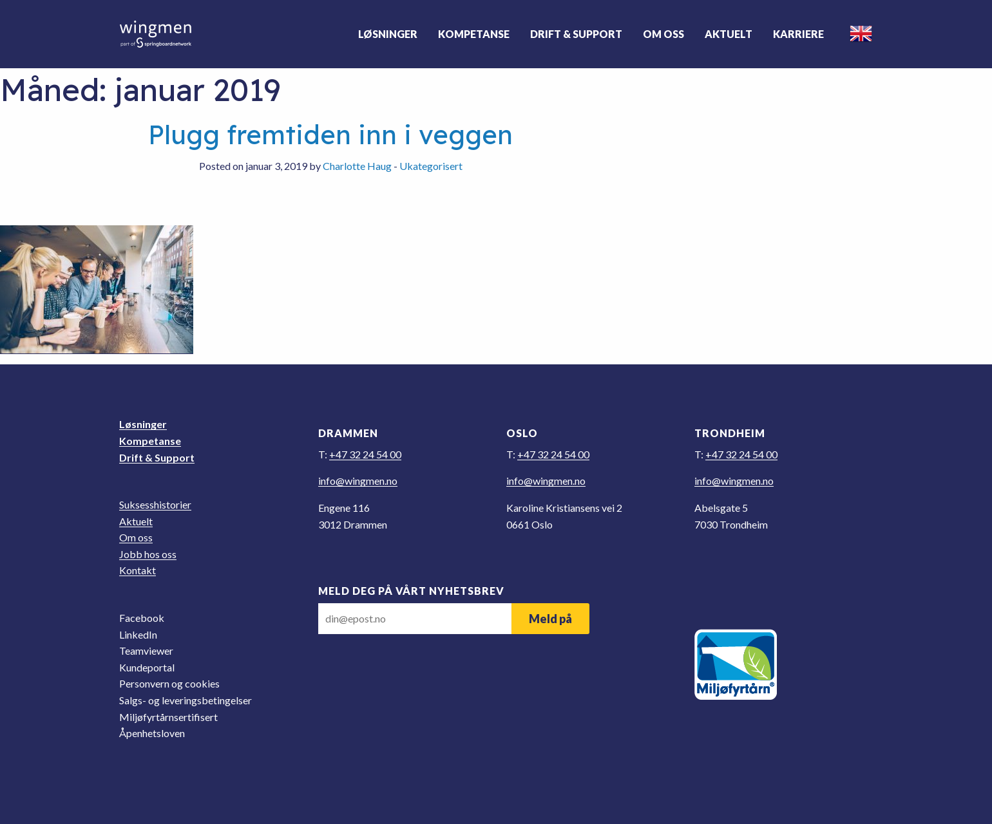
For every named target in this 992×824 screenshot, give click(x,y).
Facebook (141, 618)
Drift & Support (576, 34)
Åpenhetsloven (152, 733)
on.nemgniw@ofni (357, 480)
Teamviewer (146, 650)
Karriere (798, 34)
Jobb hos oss (147, 554)
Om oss (663, 34)
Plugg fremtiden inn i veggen (330, 134)
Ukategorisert (431, 166)
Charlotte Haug (357, 166)
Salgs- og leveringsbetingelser (185, 700)
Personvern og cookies (169, 683)
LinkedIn (138, 634)
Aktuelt (728, 34)
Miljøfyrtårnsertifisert (168, 717)
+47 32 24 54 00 (365, 454)
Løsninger (387, 34)
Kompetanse (474, 34)
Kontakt (137, 570)
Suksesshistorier (155, 504)
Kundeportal (147, 667)
